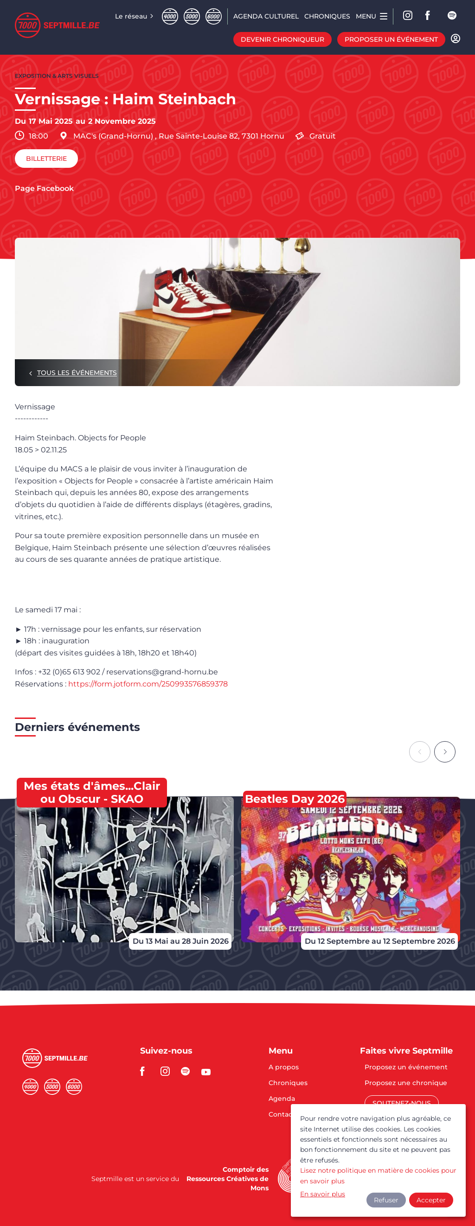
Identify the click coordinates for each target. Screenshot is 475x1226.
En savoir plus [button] (322, 1194)
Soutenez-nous (401, 1103)
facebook (430, 16)
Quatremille (170, 16)
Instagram (408, 16)
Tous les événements (77, 372)
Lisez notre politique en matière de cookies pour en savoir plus (378, 1175)
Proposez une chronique (406, 1083)
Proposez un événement (406, 1067)
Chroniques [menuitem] (327, 16)
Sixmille (213, 16)
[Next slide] (445, 751)
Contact (282, 1114)
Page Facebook (44, 188)
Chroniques (288, 1083)
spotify (452, 16)
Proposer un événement (391, 39)
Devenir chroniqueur (282, 39)
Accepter (431, 1200)
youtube (208, 1071)
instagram (167, 1071)
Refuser (386, 1200)
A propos (284, 1067)
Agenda (282, 1099)
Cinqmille (192, 16)
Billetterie (46, 158)
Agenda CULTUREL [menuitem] (266, 16)
